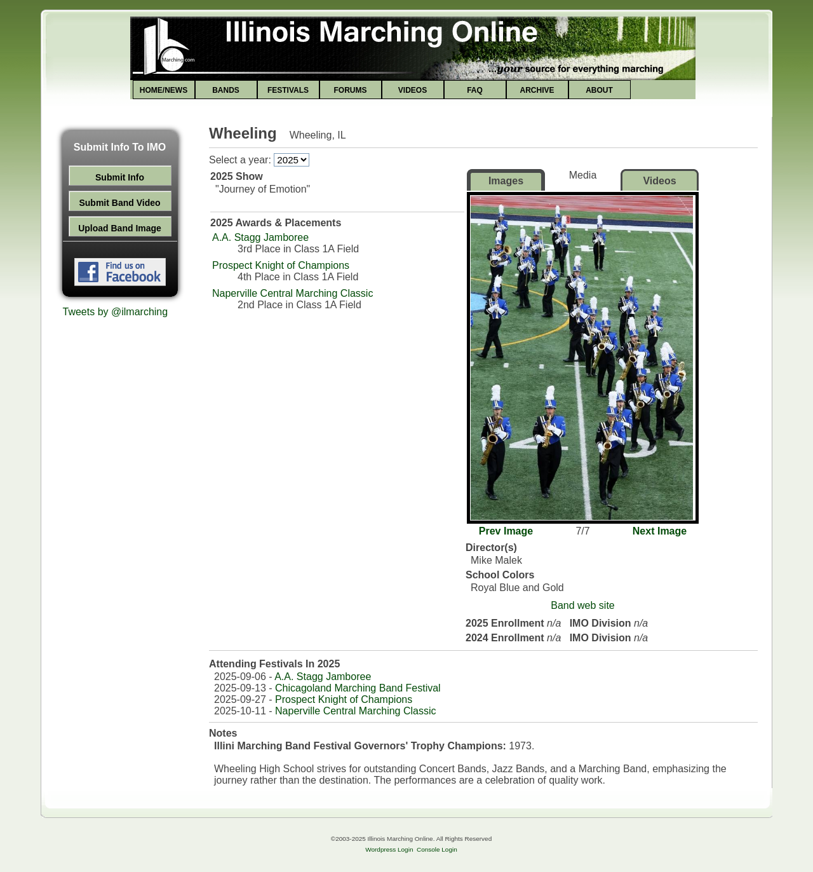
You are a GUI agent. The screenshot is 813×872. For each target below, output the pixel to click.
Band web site (583, 605)
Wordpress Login (389, 849)
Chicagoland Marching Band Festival (358, 688)
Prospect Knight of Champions (280, 265)
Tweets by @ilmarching (115, 311)
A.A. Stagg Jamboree (260, 237)
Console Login (437, 849)
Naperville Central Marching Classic (292, 293)
